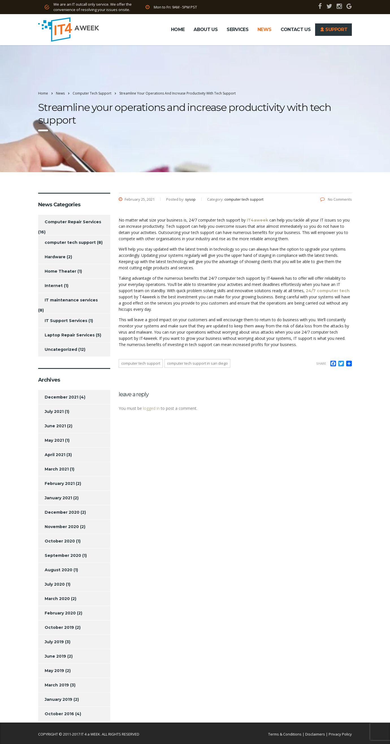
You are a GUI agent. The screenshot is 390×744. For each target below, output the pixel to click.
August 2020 (58, 569)
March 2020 (57, 598)
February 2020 (60, 613)
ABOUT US (206, 29)
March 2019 (57, 685)
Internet (54, 285)
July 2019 (54, 641)
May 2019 (54, 670)
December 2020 (62, 512)
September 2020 (63, 555)
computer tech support (140, 363)
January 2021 (58, 497)
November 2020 (62, 526)
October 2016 (59, 713)
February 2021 (60, 483)
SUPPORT (333, 29)
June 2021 (55, 425)
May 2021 (54, 440)
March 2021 (57, 469)
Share (321, 363)
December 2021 (61, 397)
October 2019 (59, 627)
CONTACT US (296, 29)
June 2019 (55, 656)
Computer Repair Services (73, 221)
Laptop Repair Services (70, 335)
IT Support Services (66, 320)
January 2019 (58, 699)
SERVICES (237, 29)
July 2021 (54, 411)
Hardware (55, 256)
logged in (151, 408)
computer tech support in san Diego (197, 363)
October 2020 (60, 541)
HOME (178, 29)
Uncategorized (61, 349)
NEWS (264, 29)
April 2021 (55, 454)
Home (43, 93)
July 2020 (55, 584)
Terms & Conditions (285, 734)
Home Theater (60, 271)
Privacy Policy (340, 734)
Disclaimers (315, 734)
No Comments (336, 199)
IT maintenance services (71, 300)
